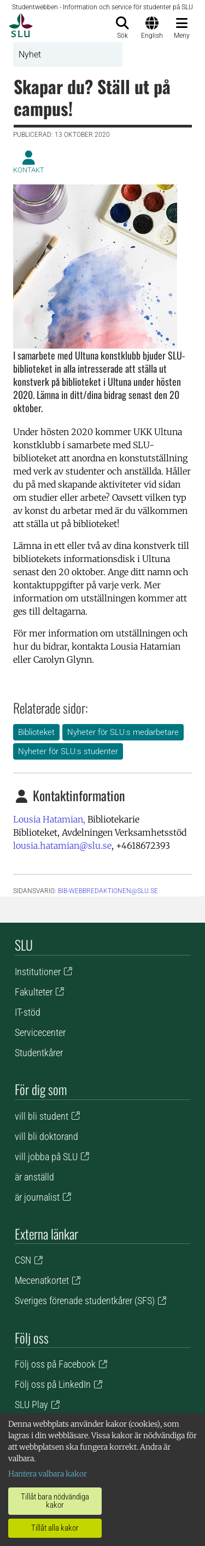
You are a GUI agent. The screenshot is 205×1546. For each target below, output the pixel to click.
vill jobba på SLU (46, 1156)
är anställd (34, 1177)
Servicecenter (40, 1032)
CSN (23, 1260)
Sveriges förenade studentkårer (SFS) (85, 1300)
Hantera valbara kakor (47, 1474)
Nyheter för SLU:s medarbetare (123, 732)
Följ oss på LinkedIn (53, 1384)
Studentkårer (39, 1052)
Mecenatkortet (42, 1280)
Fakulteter (33, 992)
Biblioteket (36, 732)
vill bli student (41, 1116)
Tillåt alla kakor (55, 1528)
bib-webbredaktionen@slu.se (108, 891)
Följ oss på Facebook (55, 1364)
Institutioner (38, 971)
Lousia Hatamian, (49, 819)
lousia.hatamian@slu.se (62, 845)
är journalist (37, 1197)
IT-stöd (27, 1012)
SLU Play (31, 1404)
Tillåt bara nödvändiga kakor (55, 1501)
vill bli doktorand (46, 1136)
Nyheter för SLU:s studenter (68, 751)
